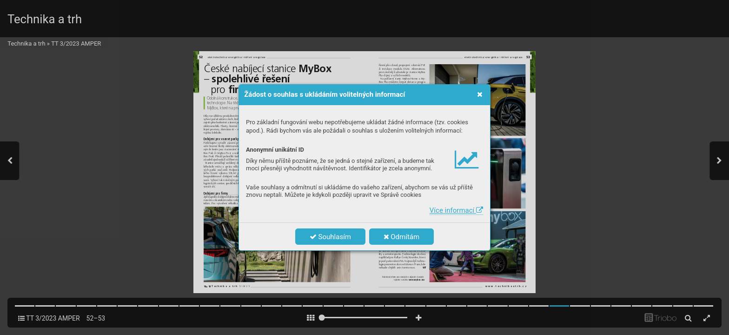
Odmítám (402, 237)
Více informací (456, 210)
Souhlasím (330, 237)
